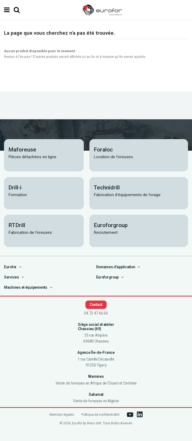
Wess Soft (94, 423)
